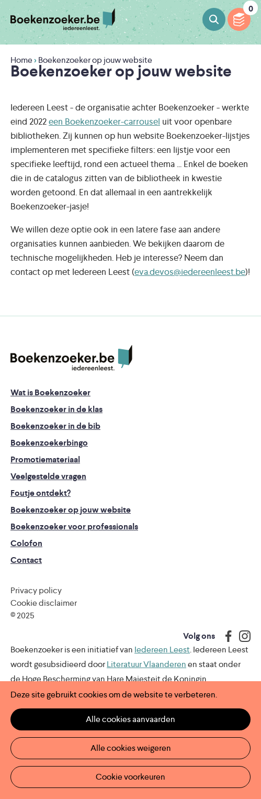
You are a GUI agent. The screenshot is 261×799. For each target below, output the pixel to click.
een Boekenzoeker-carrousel (104, 121)
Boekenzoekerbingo (49, 442)
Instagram (241, 636)
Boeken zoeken (213, 19)
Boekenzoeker (62, 19)
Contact (26, 559)
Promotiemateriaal (45, 459)
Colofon (26, 543)
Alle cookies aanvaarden (130, 719)
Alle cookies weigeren (130, 747)
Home (21, 59)
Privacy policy (36, 590)
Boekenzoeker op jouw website (70, 509)
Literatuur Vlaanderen (146, 664)
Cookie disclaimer (43, 602)
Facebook (226, 636)
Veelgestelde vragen (48, 476)
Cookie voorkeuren (130, 776)
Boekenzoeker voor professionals (74, 526)
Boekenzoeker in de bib (55, 425)
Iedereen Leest (162, 649)
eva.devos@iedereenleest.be (189, 272)
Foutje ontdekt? (40, 492)
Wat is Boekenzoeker (50, 392)
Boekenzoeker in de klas (56, 409)
